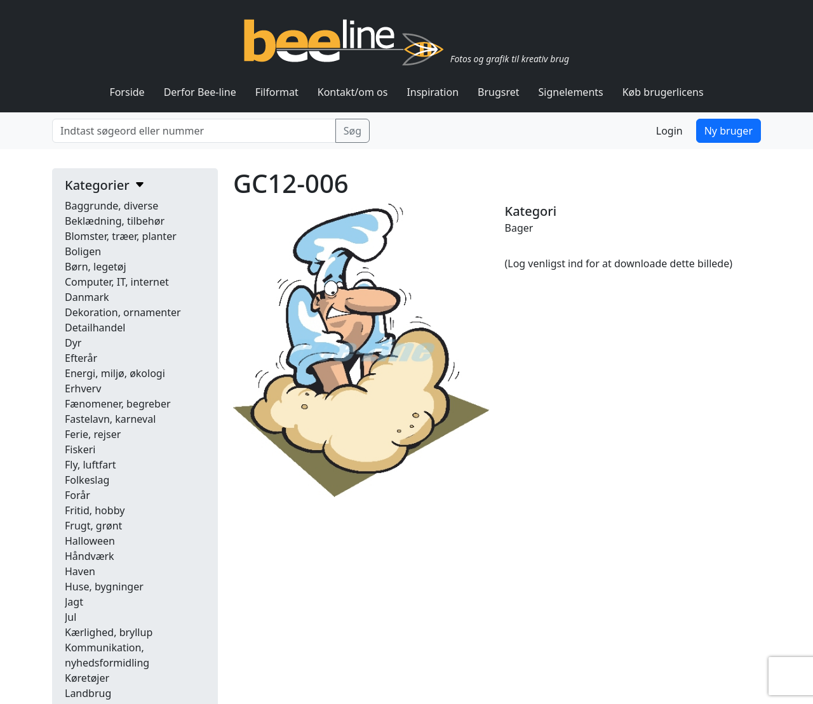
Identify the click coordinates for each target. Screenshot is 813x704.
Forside (126, 92)
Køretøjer (87, 678)
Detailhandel (95, 328)
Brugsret (499, 92)
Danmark (87, 297)
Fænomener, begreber (118, 404)
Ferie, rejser (93, 434)
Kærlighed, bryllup (108, 632)
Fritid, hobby (94, 510)
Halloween (90, 541)
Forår (77, 495)
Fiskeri (80, 449)
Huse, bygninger (104, 587)
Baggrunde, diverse (111, 206)
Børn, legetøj (95, 267)
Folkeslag (87, 480)
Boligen (83, 251)
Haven (80, 571)
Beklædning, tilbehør (115, 221)
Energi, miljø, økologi (115, 373)
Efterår (81, 358)
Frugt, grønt (93, 526)
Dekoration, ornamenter (123, 312)
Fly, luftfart (90, 465)
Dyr (73, 343)
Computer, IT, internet (117, 282)
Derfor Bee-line (200, 92)
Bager (519, 228)
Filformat (277, 92)
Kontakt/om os (353, 92)
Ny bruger (728, 131)
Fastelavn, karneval (110, 419)
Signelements (571, 92)
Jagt (74, 602)
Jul (70, 617)
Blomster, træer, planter (121, 236)
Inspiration (432, 92)
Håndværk (89, 556)
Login (669, 131)
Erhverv (83, 388)
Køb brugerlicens (663, 92)
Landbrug (88, 693)
